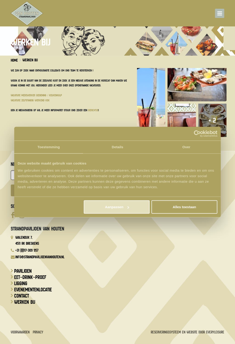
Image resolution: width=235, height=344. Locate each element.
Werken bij (24, 302)
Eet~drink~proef (30, 277)
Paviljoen (23, 271)
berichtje (93, 110)
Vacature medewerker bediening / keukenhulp (36, 95)
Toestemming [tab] (48, 147)
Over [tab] (186, 147)
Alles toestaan (184, 207)
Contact (21, 296)
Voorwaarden (20, 332)
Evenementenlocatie (33, 290)
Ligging (20, 283)
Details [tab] (117, 147)
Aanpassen (117, 207)
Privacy (38, 332)
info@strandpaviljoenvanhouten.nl (39, 257)
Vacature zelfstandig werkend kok (30, 100)
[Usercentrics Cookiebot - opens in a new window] (197, 133)
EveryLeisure (215, 332)
